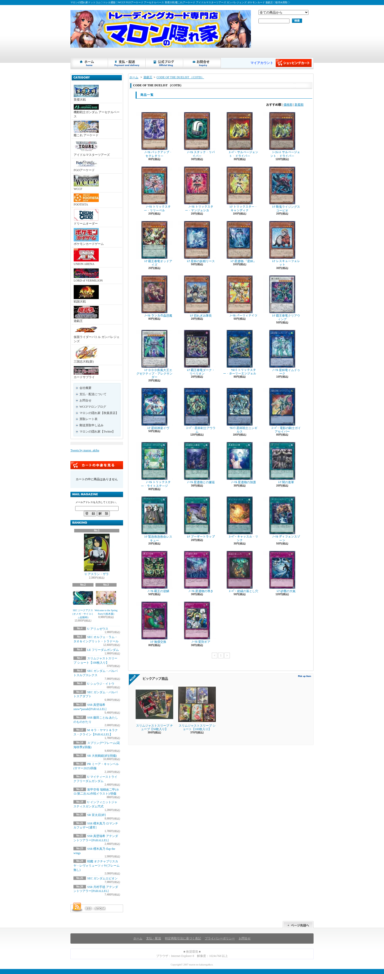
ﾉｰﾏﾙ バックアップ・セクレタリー (154, 135)
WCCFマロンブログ (92, 406)
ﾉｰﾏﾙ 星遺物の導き (197, 572)
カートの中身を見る (96, 465)
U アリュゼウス (97, 629)
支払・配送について (127, 63)
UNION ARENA (86, 257)
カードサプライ (86, 372)
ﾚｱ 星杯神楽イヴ (154, 409)
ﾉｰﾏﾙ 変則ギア (197, 623)
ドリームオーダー (86, 217)
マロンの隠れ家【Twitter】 (97, 431)
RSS (88, 908)
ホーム (89, 63)
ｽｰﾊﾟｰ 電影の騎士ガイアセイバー (282, 410)
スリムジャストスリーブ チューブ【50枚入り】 (154, 708)
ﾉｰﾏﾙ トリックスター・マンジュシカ (197, 189)
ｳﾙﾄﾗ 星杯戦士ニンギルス (239, 410)
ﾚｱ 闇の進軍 (282, 463)
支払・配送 (153, 938)
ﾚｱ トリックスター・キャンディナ (239, 189)
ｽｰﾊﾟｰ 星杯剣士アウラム (197, 410)
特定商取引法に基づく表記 (183, 938)
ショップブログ (164, 63)
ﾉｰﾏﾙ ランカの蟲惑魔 (154, 296)
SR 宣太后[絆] (96, 815)
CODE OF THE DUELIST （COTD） (180, 77)
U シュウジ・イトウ (100, 683)
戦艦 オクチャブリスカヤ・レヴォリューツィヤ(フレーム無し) (96, 866)
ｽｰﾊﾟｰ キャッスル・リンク (239, 519)
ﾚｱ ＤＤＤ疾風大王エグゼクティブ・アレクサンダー (154, 354)
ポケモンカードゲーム (89, 237)
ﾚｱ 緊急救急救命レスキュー (154, 519)
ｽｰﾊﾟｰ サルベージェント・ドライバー (239, 135)
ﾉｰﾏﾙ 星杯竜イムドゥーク (282, 352)
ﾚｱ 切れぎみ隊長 (197, 296)
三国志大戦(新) (86, 354)
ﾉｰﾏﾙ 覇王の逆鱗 (154, 572)
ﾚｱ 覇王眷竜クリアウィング (282, 298)
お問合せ (202, 63)
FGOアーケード (86, 165)
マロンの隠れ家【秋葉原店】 (99, 413)
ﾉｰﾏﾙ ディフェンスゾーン (282, 519)
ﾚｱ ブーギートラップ (197, 517)
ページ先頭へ (298, 924)
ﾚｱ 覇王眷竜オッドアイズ (154, 243)
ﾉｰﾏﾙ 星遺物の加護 (239, 463)
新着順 (299, 104)
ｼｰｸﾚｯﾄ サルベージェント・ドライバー (282, 135)
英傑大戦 (86, 93)
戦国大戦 (86, 294)
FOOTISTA (86, 199)
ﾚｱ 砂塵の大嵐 (282, 572)
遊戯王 (86, 314)
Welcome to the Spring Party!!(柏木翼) (106, 601)
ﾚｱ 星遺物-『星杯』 (239, 242)
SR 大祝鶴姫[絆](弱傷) (102, 755)
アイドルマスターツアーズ (92, 148)
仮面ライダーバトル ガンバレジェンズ (97, 334)
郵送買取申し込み (91, 425)
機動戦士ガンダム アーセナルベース (97, 111)
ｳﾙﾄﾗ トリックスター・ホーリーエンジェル (239, 352)
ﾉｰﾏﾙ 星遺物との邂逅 (197, 463)
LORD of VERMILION (88, 275)
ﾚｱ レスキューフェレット (282, 243)
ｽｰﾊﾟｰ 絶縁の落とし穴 (239, 572)
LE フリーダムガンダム (103, 650)
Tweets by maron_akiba (84, 450)
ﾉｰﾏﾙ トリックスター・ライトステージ (154, 465)
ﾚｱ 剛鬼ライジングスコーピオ (282, 189)
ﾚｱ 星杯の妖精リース (197, 242)
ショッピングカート (294, 63)
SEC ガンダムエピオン (102, 878)
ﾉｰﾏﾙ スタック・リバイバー (197, 135)
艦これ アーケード (86, 129)
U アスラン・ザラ (97, 555)
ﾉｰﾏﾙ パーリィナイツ (239, 296)
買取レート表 (88, 419)
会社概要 (85, 388)
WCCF (86, 183)
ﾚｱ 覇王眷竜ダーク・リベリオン (197, 352)
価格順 (288, 104)
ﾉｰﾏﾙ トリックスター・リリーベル (154, 189)
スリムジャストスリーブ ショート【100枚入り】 (197, 708)
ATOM (100, 908)
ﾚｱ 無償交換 (154, 623)
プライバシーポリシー (220, 938)
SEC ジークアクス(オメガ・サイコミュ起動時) (82, 603)
